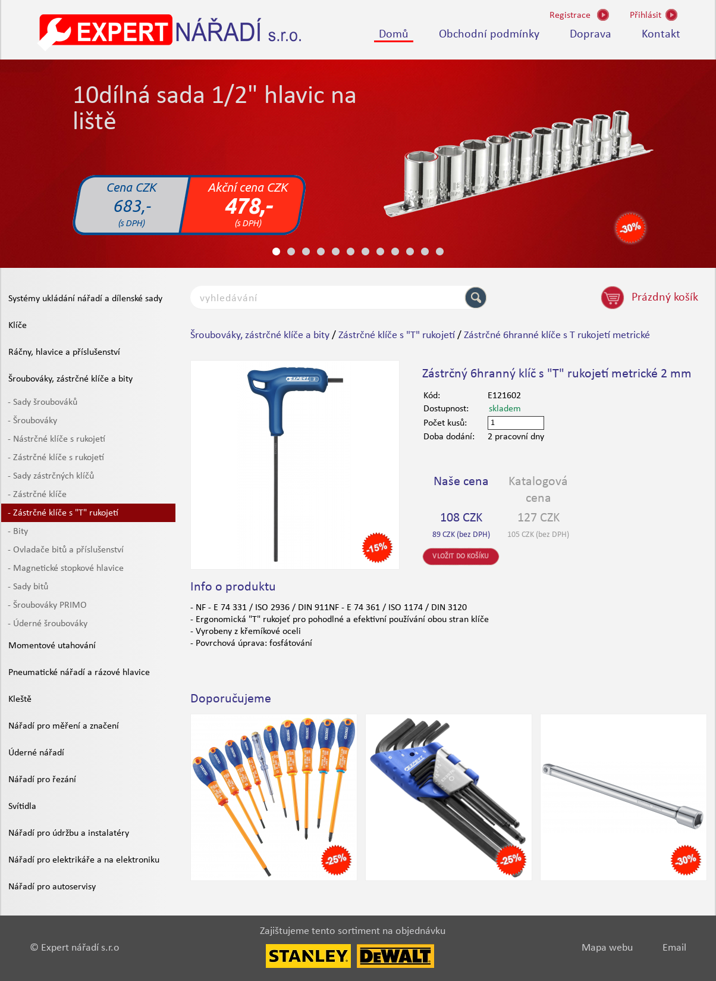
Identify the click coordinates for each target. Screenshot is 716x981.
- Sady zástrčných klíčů (51, 476)
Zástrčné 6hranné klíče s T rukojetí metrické (557, 335)
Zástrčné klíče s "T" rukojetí (396, 335)
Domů (394, 34)
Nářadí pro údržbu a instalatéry (68, 833)
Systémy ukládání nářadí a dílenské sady (85, 299)
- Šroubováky (32, 421)
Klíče (17, 325)
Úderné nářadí (36, 753)
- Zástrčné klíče (37, 494)
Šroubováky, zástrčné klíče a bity (70, 379)
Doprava (590, 34)
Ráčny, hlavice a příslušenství (64, 352)
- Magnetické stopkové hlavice (66, 568)
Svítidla (22, 806)
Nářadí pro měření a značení (63, 726)
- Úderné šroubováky (47, 624)
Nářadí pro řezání (42, 780)
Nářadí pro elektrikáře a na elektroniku (83, 860)
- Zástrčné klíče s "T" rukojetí (63, 513)
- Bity (18, 531)
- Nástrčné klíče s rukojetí (56, 439)
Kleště (20, 699)
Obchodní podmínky (489, 34)
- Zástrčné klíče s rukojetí (56, 458)
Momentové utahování (52, 646)
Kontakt (661, 34)
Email (674, 948)
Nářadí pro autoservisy (52, 887)
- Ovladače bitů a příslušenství (66, 550)
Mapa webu (607, 948)
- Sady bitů (28, 587)
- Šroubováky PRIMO (47, 605)
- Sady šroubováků (42, 402)
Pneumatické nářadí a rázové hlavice (79, 672)
